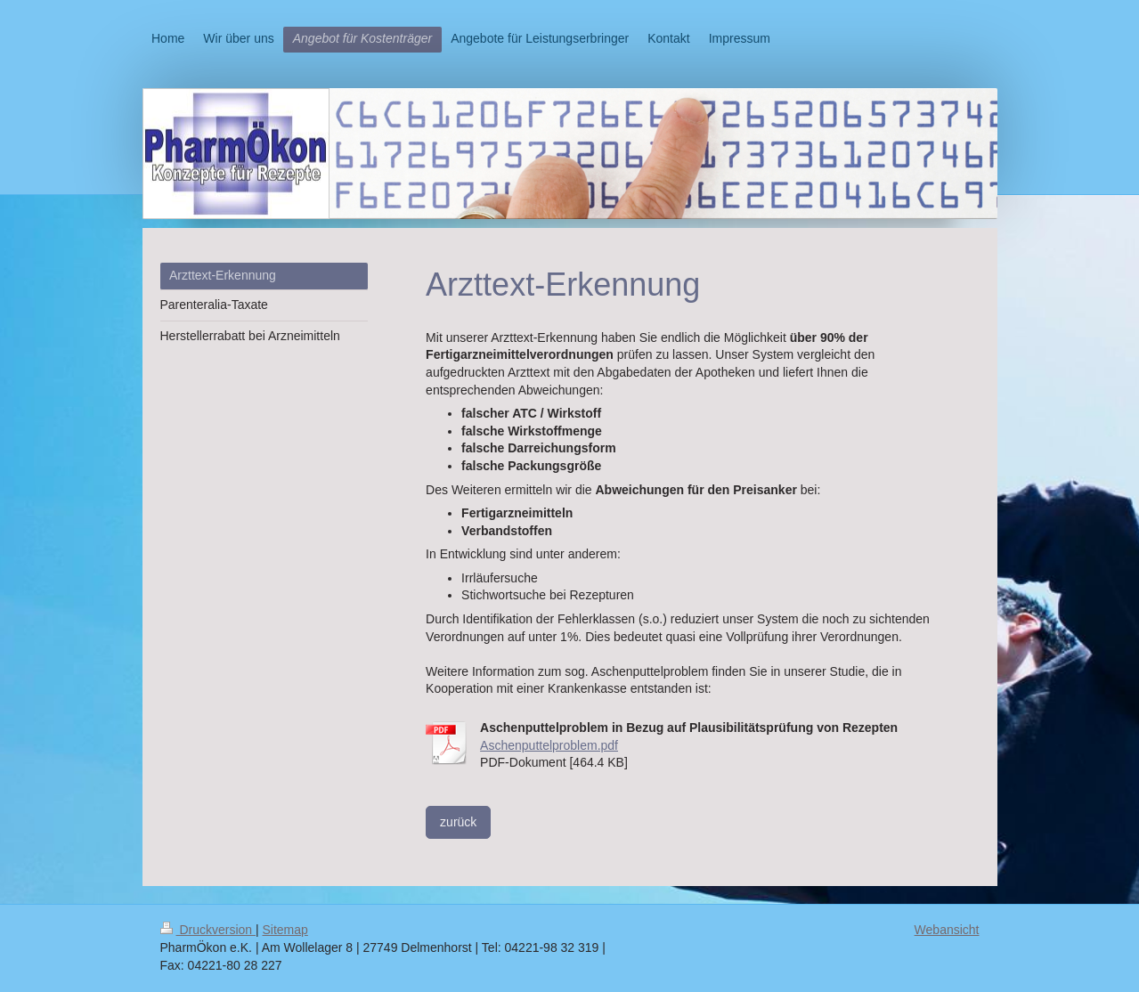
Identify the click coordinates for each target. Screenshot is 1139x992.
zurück (458, 822)
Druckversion (208, 930)
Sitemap (285, 930)
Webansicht (947, 930)
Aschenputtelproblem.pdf (549, 745)
